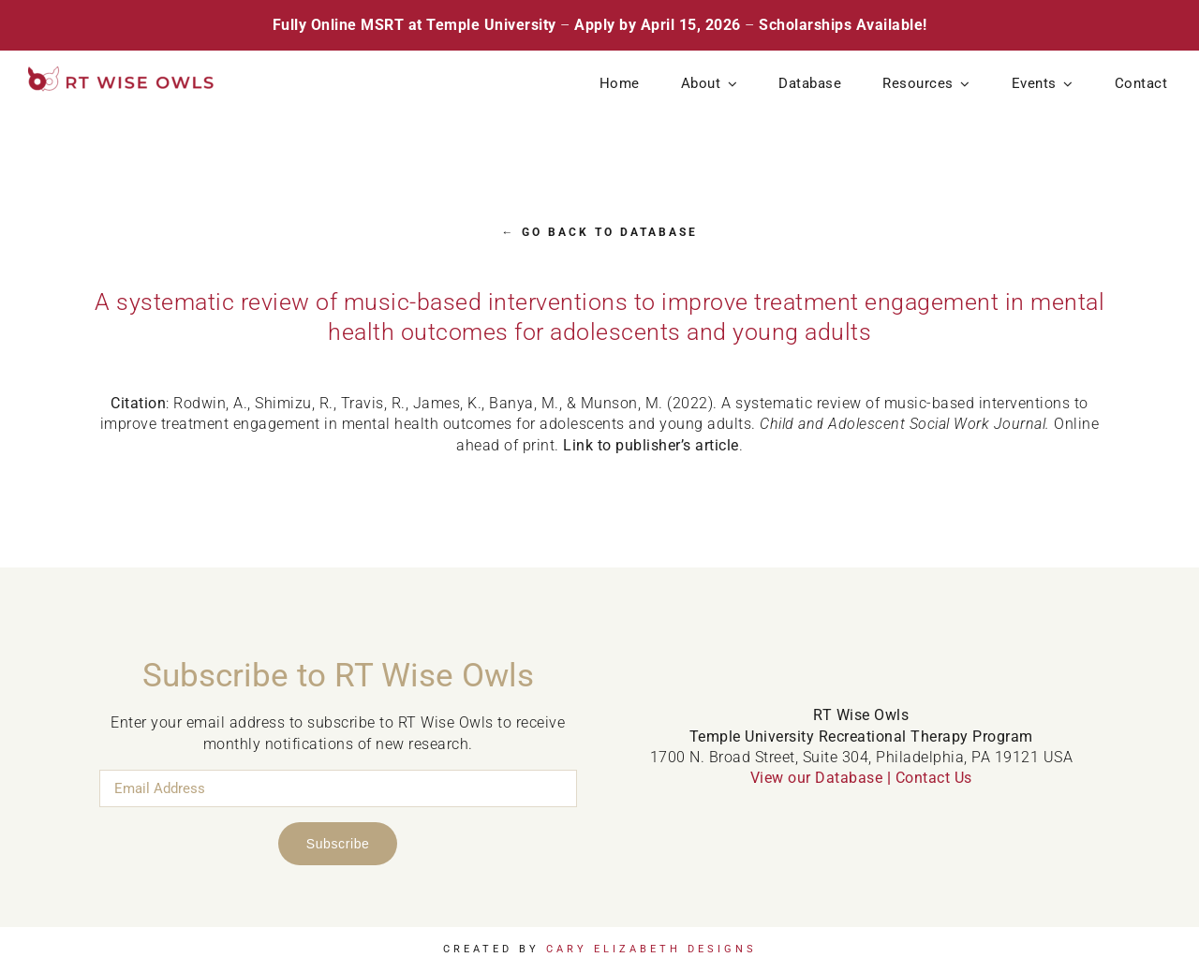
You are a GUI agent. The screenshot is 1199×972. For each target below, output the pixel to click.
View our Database (816, 778)
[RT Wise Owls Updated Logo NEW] (121, 73)
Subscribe (338, 843)
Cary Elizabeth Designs (651, 949)
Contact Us (934, 778)
